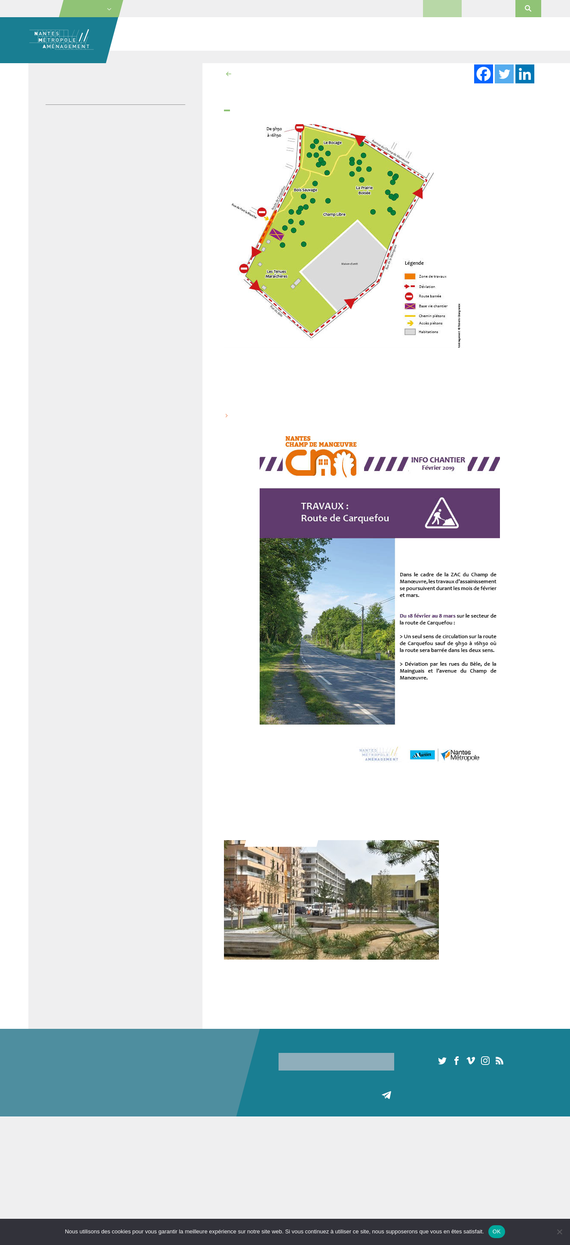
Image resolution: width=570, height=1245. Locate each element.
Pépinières (291, 1157)
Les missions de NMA (57, 1161)
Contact (375, 8)
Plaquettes (62, 130)
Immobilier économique (306, 34)
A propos (40, 1151)
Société (139, 34)
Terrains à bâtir (225, 1182)
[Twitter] (504, 73)
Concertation (133, 1197)
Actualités (165, 56)
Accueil (134, 56)
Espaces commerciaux (307, 1178)
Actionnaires (44, 1193)
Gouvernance (46, 1182)
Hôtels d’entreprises (304, 1168)
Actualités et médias (502, 34)
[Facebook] (483, 73)
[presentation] (344, 1087)
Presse (404, 8)
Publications (64, 142)
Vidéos (56, 154)
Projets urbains (210, 34)
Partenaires (43, 1203)
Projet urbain (202, 56)
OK (497, 1231)
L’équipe (39, 1172)
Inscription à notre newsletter (317, 1045)
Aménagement (136, 1151)
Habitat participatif (140, 1208)
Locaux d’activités (228, 1151)
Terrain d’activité (226, 1193)
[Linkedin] (524, 73)
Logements (219, 1161)
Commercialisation (405, 34)
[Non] (559, 1231)
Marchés (442, 8)
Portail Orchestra (488, 8)
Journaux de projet (74, 118)
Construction (133, 1161)
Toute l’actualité (386, 1151)
